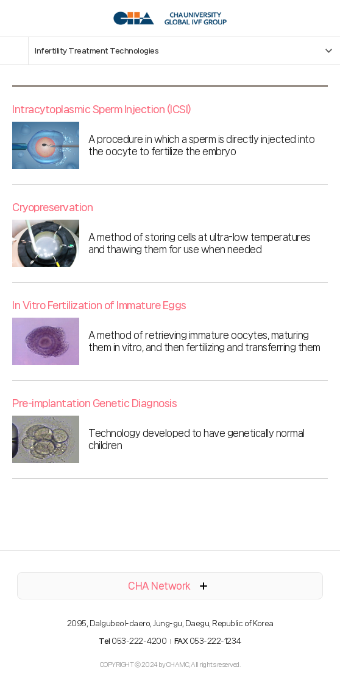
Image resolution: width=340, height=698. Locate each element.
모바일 (15, 18)
